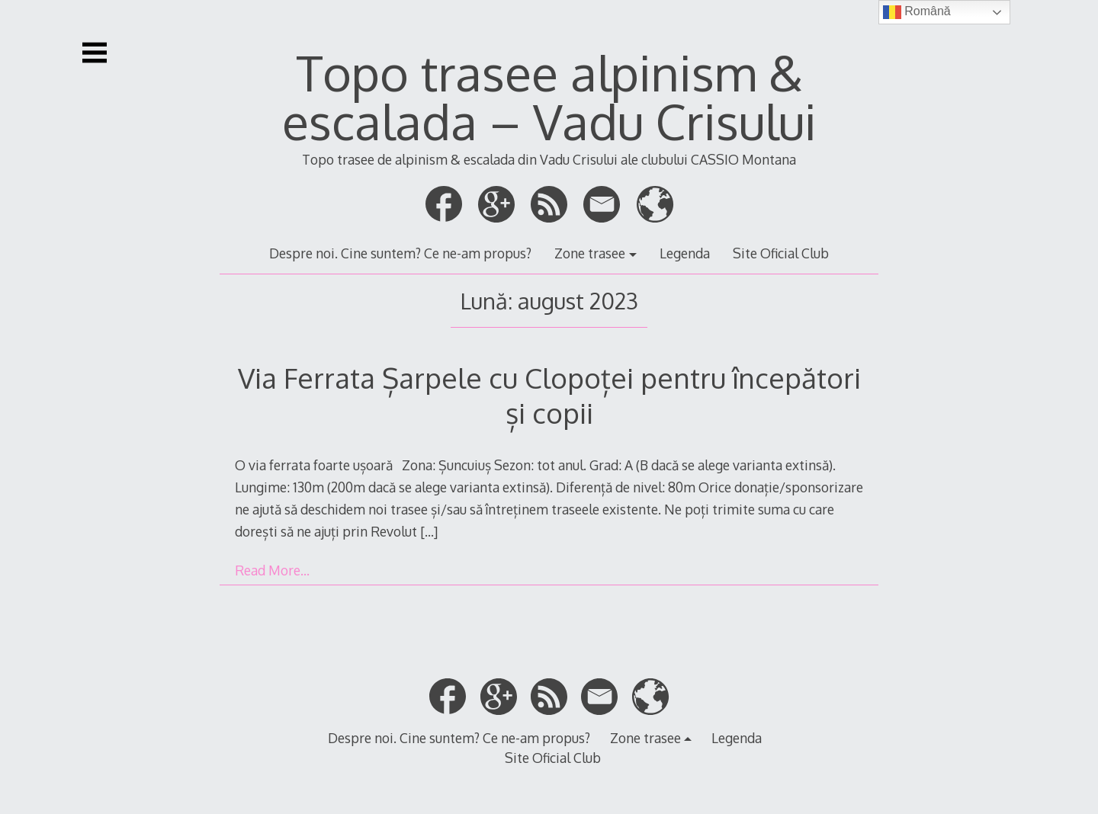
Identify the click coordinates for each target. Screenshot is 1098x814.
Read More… (272, 570)
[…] (429, 531)
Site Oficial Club (781, 253)
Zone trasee (589, 253)
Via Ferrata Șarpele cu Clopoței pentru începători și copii (549, 395)
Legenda (685, 253)
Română (917, 12)
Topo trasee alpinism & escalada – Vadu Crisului (549, 96)
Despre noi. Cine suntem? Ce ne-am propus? (400, 253)
